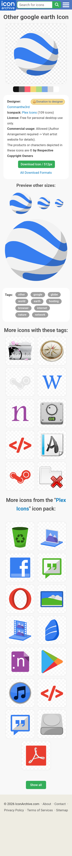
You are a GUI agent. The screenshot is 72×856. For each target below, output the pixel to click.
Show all (36, 785)
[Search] (56, 4)
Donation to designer (49, 101)
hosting (54, 301)
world (21, 301)
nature (22, 314)
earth (37, 301)
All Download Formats (36, 172)
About (47, 804)
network (40, 314)
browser (23, 308)
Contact (60, 804)
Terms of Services (40, 810)
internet (42, 308)
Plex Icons (29, 112)
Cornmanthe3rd (18, 107)
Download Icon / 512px (36, 164)
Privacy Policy (14, 810)
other (21, 294)
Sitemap (62, 810)
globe (54, 294)
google (37, 294)
